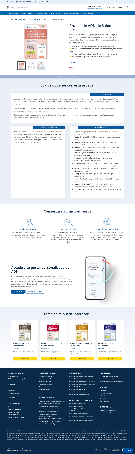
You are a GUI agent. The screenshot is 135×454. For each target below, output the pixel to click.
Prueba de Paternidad (45, 376)
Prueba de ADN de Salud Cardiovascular (51, 344)
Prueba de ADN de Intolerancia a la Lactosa (82, 384)
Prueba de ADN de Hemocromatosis (49, 404)
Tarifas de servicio (14, 393)
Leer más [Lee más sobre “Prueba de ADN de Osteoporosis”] (24, 359)
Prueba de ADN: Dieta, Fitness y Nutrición (81, 387)
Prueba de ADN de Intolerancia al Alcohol (81, 376)
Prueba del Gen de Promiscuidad (78, 413)
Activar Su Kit (104, 396)
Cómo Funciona (104, 401)
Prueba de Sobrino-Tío (45, 384)
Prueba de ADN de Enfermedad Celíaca (80, 379)
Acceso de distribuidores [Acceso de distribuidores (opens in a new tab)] (107, 413)
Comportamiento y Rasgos (17, 417)
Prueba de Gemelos (44, 389)
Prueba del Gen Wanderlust (77, 404)
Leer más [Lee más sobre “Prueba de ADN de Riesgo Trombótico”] (81, 359)
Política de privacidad (25, 450)
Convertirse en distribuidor (108, 410)
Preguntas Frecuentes (106, 393)
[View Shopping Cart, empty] (127, 7)
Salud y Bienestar (34, 19)
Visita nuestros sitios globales (18, 379)
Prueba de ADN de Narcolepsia (106, 344)
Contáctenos (103, 390)
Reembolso (12, 390)
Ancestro (11, 420)
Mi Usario (103, 398)
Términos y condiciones (13, 450)
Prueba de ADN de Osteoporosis (21, 344)
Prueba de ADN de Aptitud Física (78, 389)
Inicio (13, 19)
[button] (33, 13)
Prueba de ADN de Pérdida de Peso (79, 394)
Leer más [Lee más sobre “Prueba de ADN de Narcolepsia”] (110, 359)
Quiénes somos (13, 376)
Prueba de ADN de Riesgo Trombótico (81, 344)
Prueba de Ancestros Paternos (108, 379)
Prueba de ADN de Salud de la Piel (49, 409)
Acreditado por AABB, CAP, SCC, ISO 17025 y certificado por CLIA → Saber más (29, 2)
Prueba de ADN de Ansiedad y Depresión (81, 420)
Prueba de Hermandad (45, 379)
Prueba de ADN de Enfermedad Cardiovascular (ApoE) (48, 415)
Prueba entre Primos (45, 392)
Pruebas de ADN (21, 19)
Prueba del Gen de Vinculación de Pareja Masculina (81, 417)
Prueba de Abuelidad (45, 381)
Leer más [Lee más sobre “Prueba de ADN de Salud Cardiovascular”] (53, 359)
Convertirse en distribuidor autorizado (17, 397)
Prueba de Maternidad (45, 387)
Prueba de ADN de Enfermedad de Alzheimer (52, 401)
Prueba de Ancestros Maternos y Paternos (112, 381)
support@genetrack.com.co (94, 8)
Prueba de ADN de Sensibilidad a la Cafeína (82, 381)
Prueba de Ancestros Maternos (109, 376)
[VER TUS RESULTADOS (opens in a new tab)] (35, 292)
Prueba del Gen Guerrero (76, 406)
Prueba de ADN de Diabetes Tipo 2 (49, 406)
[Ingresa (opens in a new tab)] (120, 7)
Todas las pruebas (14, 407)
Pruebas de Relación (14, 409)
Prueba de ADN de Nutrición (77, 392)
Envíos (10, 388)
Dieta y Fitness (13, 415)
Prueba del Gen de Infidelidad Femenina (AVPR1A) (80, 410)
